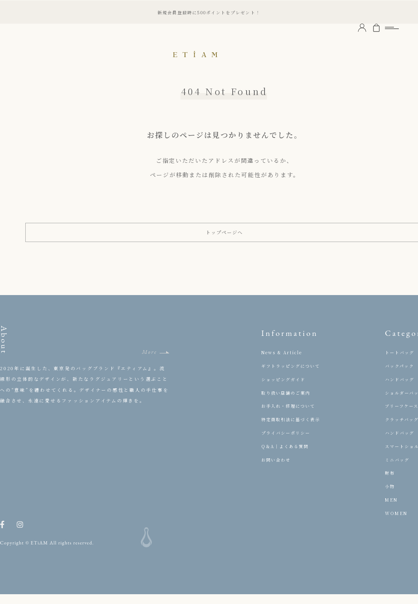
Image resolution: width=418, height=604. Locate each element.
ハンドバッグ (401, 389)
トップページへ (224, 237)
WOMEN (397, 523)
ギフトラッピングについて (293, 375)
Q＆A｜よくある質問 (287, 456)
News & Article (283, 362)
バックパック (401, 375)
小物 (390, 496)
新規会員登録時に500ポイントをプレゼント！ (209, 11)
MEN (392, 509)
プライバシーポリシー (288, 442)
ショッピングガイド (285, 389)
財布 (390, 482)
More (149, 361)
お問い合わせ (277, 469)
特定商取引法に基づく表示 (293, 429)
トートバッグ (401, 362)
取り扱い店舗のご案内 (288, 402)
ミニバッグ (398, 469)
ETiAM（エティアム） (209, 53)
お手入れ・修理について (290, 415)
